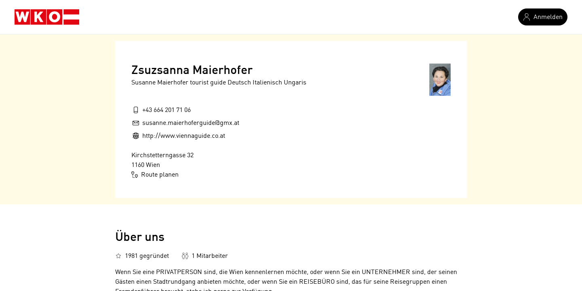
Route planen (155, 175)
